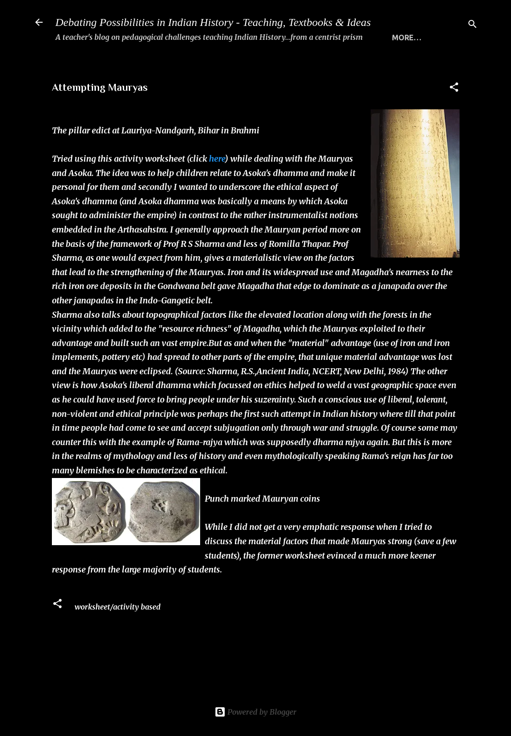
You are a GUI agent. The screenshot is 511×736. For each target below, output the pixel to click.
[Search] (472, 25)
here (217, 190)
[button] (454, 120)
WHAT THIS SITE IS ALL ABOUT (128, 67)
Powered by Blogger (255, 712)
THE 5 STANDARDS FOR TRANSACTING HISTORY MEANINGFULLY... (320, 67)
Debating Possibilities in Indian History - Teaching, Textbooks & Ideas (213, 22)
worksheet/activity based (118, 638)
